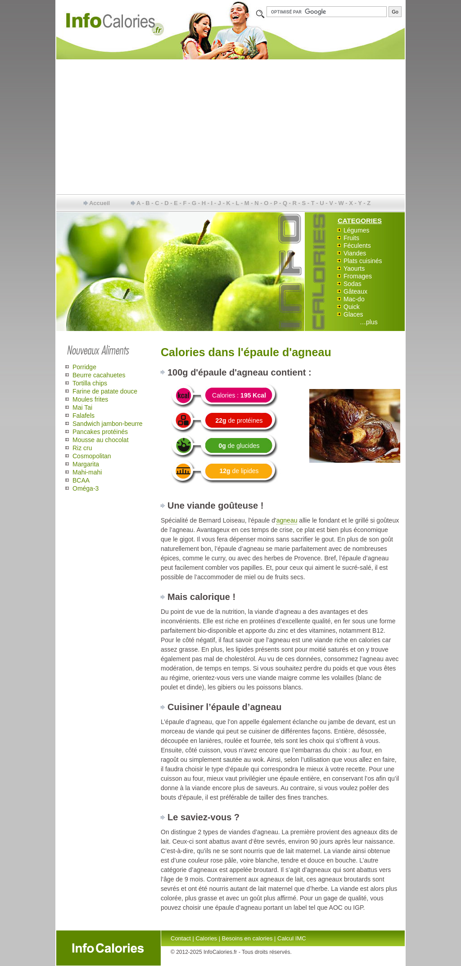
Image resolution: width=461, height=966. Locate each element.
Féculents (357, 245)
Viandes (354, 253)
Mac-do (354, 299)
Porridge (84, 367)
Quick (351, 306)
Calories (206, 938)
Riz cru (82, 448)
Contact (181, 938)
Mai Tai (82, 407)
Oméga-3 (85, 488)
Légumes (356, 230)
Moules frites (90, 399)
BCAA (81, 480)
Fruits (351, 238)
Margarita (85, 464)
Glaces (353, 314)
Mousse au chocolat (100, 439)
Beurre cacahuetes (99, 375)
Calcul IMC (291, 938)
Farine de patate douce (104, 391)
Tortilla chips (89, 383)
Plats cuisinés (362, 260)
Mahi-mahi (87, 472)
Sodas (352, 283)
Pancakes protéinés (100, 431)
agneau (287, 520)
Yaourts (354, 268)
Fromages (357, 276)
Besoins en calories (247, 938)
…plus (369, 322)
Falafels (83, 415)
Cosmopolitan (91, 456)
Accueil (99, 203)
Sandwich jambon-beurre (107, 423)
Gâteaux (355, 291)
